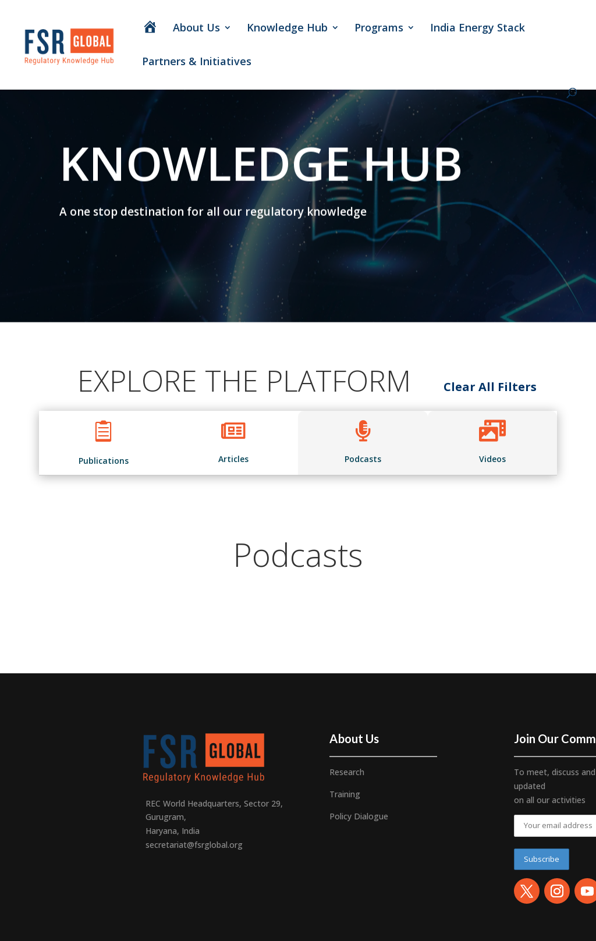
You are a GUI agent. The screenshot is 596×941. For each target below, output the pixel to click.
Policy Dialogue (358, 816)
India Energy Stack (477, 28)
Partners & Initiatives (198, 62)
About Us (196, 28)
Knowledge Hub (287, 28)
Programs (378, 28)
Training (344, 794)
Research (346, 771)
